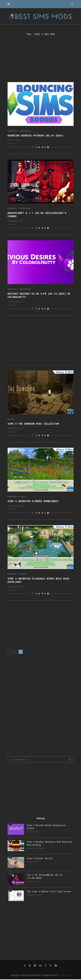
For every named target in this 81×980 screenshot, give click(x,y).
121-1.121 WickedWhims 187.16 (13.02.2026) (45, 877)
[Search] (72, 4)
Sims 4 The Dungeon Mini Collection (33, 424)
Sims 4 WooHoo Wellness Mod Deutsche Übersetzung (50, 844)
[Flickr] (35, 966)
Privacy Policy (65, 976)
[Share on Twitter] (39, 147)
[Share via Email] (48, 147)
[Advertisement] (41, 59)
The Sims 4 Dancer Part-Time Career (50, 892)
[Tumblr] (45, 966)
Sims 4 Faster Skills (40, 859)
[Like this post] (33, 147)
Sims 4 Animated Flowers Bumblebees (33, 501)
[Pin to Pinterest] (42, 147)
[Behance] (40, 966)
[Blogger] (56, 966)
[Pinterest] (30, 966)
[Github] (50, 966)
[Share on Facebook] (36, 147)
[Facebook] (24, 966)
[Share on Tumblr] (45, 147)
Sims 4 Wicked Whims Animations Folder (47, 827)
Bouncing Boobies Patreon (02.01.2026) (35, 135)
